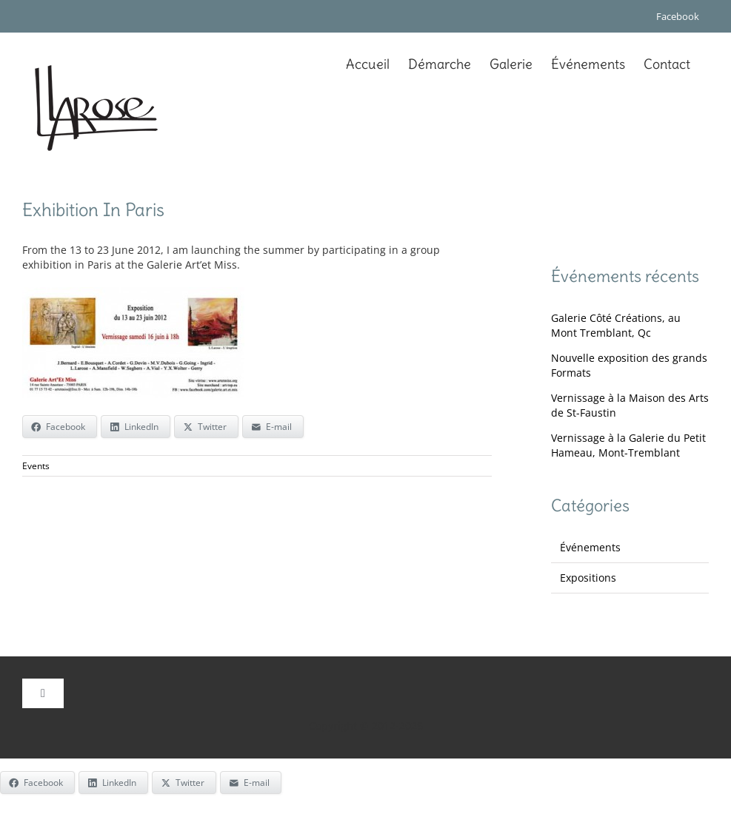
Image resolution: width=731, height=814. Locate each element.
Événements (590, 547)
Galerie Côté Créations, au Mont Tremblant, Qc (616, 325)
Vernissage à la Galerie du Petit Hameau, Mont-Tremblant (628, 445)
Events (36, 466)
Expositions (588, 578)
